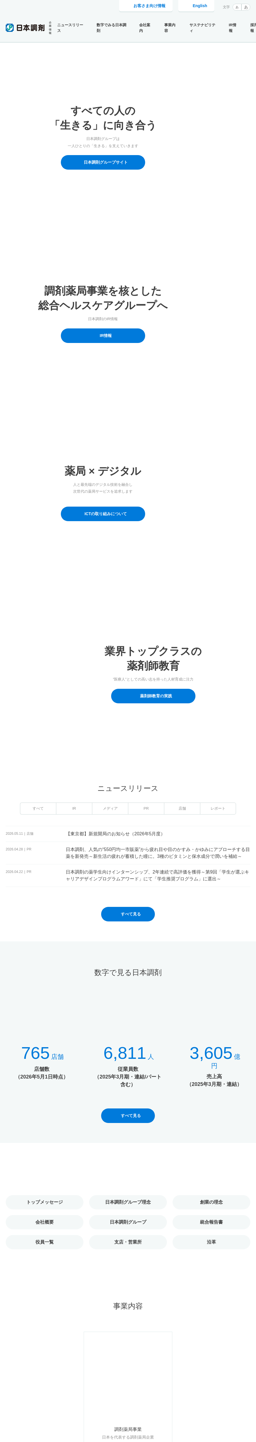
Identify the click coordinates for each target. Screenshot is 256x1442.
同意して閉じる (225, 1430)
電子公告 (243, 1386)
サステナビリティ (202, 28)
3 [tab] (129, 210)
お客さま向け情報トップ (159, 1386)
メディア (110, 268)
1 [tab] (124, 210)
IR (74, 268)
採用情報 (196, 1386)
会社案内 (144, 28)
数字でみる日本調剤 (111, 28)
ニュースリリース (70, 28)
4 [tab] (132, 210)
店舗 (182, 268)
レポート (218, 268)
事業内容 (169, 28)
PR (146, 268)
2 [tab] (126, 210)
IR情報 (232, 28)
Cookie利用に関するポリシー (43, 1430)
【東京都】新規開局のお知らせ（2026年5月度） (115, 293)
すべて (38, 268)
